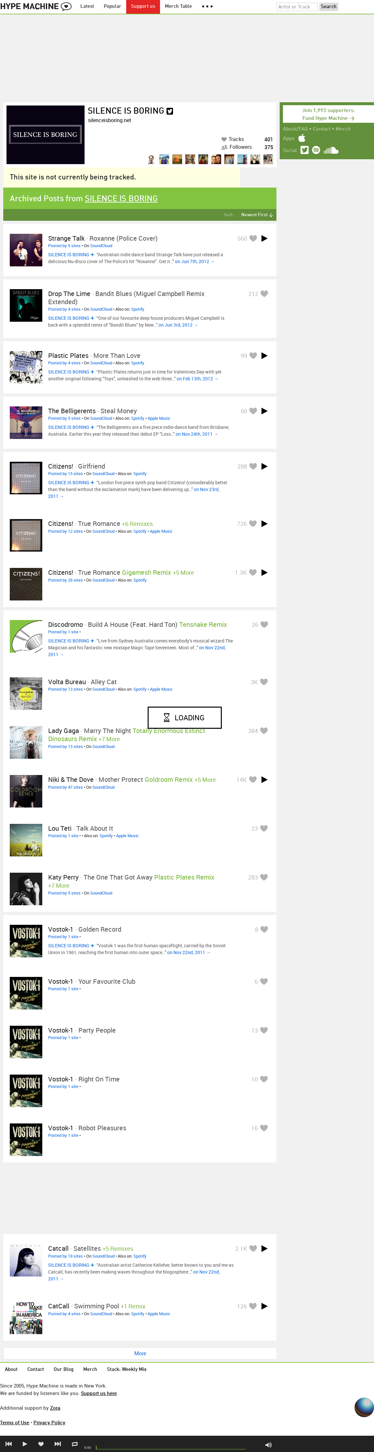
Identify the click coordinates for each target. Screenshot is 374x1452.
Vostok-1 (60, 929)
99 (244, 356)
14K (241, 779)
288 (242, 466)
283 (253, 877)
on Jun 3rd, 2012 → (178, 325)
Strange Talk (66, 238)
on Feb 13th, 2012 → (198, 378)
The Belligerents (72, 410)
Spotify (137, 309)
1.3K (241, 572)
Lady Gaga (63, 730)
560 (242, 238)
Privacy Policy (49, 1422)
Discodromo (65, 624)
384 (253, 731)
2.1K (241, 1248)
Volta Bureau (67, 681)
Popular (112, 6)
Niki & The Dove (71, 779)
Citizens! (60, 466)
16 (254, 1128)
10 (254, 1079)
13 (254, 1030)
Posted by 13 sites (65, 689)
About (11, 1369)
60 (244, 411)
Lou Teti (60, 828)
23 (254, 828)
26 (255, 624)
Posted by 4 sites (64, 309)
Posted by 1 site (63, 632)
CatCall (58, 1306)
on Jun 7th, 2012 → (195, 261)
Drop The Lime (69, 293)
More (140, 1353)
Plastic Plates (68, 355)
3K (254, 682)
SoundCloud (101, 245)
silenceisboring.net (109, 120)
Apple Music (159, 418)
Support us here (99, 1393)
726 (242, 524)
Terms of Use (14, 1422)
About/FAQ (295, 129)
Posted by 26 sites (65, 580)
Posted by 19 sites (65, 1256)
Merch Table (178, 6)
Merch (343, 129)
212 (253, 294)
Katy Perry (63, 877)
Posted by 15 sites (65, 473)
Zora (55, 1407)
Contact (321, 129)
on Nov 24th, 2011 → (197, 434)
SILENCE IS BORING (126, 111)
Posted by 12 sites (65, 531)
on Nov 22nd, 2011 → (189, 952)
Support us (143, 6)
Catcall (58, 1248)
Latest (87, 6)
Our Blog (63, 1369)
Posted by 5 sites (64, 245)
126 (242, 1306)
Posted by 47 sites (65, 787)
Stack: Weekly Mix (127, 1369)
